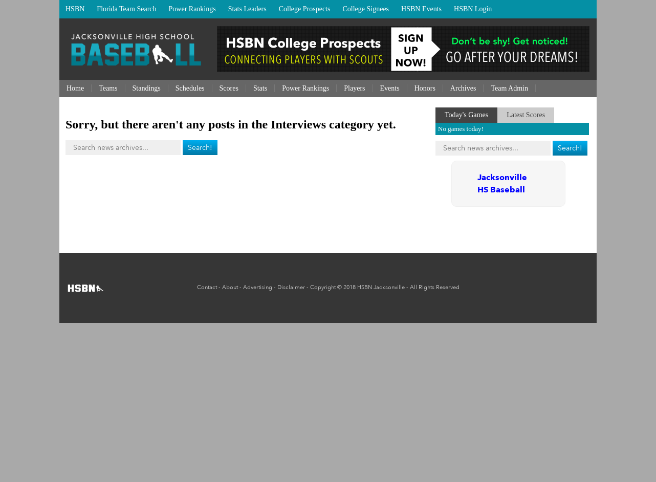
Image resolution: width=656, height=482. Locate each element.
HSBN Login (473, 9)
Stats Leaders (247, 9)
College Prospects (305, 9)
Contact (207, 287)
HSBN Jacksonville (381, 287)
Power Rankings (192, 9)
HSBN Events (421, 9)
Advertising (257, 287)
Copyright (323, 287)
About (230, 287)
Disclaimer (291, 287)
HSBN (74, 9)
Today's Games (466, 115)
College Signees (365, 9)
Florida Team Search (126, 9)
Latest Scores (526, 115)
